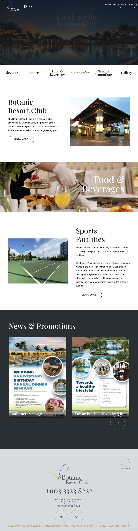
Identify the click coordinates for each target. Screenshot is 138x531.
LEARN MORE (21, 140)
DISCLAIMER (114, 526)
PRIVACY (126, 526)
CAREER (103, 526)
